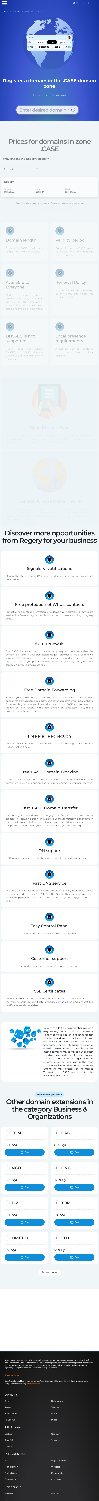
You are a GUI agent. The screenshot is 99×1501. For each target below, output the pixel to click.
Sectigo (8, 1434)
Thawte (8, 1446)
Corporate (56, 1479)
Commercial (11, 1479)
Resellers (9, 1493)
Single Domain (58, 1460)
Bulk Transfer (11, 1413)
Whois (54, 1413)
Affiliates (55, 1493)
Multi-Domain (11, 1466)
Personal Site (57, 1473)
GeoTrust (55, 1434)
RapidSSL (9, 1440)
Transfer (55, 1407)
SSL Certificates (16, 1454)
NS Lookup (10, 1419)
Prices (54, 1419)
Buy (24, 1152)
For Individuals (12, 1473)
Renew (8, 1407)
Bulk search (57, 1401)
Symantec (56, 1440)
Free (7, 1460)
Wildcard (55, 1466)
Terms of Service (33, 1384)
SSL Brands (13, 1427)
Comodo (61, 1002)
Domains (11, 1394)
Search (8, 1401)
